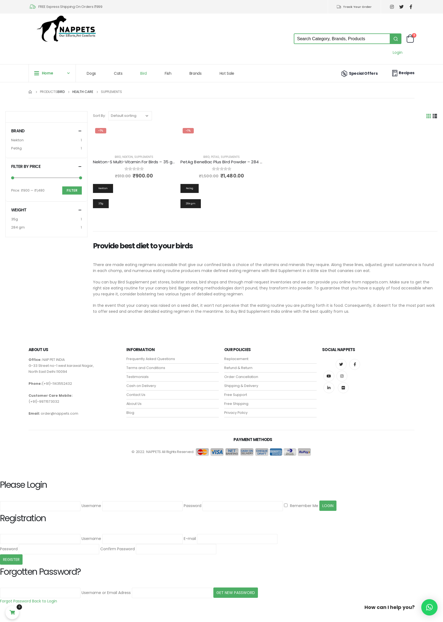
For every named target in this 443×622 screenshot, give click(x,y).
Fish (168, 73)
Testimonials (137, 376)
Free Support (235, 394)
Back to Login (44, 601)
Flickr (343, 387)
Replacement (236, 359)
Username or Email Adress (106, 592)
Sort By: (99, 115)
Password (192, 505)
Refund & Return (238, 367)
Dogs (91, 73)
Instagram (341, 376)
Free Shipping (236, 403)
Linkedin (328, 387)
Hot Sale (227, 73)
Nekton (127, 157)
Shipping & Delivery (241, 385)
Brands (195, 73)
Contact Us (135, 394)
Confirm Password (117, 549)
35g (14, 219)
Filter (72, 190)
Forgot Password (15, 601)
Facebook (354, 364)
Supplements (143, 157)
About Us (134, 403)
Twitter (341, 364)
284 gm (18, 227)
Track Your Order (354, 7)
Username (91, 505)
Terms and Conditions (145, 367)
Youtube (328, 376)
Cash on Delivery (141, 385)
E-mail (190, 538)
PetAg (215, 157)
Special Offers (359, 73)
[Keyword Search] (342, 38)
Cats (118, 73)
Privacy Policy (236, 412)
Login (398, 52)
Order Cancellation (241, 376)
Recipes (402, 73)
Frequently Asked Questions (150, 359)
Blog (130, 412)
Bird (143, 73)
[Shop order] (130, 115)
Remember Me (301, 505)
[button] (429, 607)
